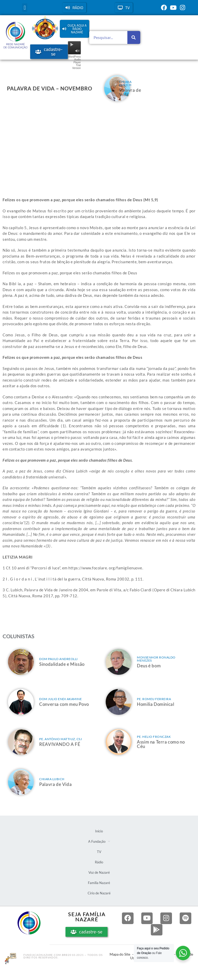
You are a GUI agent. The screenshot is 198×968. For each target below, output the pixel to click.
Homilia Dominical (155, 704)
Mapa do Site (120, 954)
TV (99, 852)
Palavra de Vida (130, 92)
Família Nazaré (99, 883)
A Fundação (99, 841)
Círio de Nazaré (99, 893)
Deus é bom (149, 665)
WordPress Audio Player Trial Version (74, 62)
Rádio (99, 862)
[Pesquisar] (133, 37)
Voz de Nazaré (99, 872)
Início (99, 831)
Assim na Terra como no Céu (161, 744)
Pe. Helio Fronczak (154, 737)
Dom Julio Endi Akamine (60, 699)
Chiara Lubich (125, 83)
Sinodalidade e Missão (62, 664)
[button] (24, 7)
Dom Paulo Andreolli (58, 659)
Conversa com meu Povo (64, 704)
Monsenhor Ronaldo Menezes (156, 658)
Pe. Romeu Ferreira (154, 699)
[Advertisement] (99, 145)
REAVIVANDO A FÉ (59, 744)
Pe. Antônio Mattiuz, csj (60, 739)
